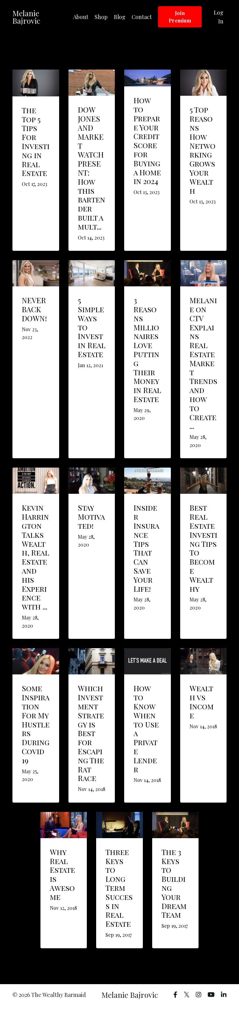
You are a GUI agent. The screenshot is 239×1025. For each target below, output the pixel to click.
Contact (142, 17)
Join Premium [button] (179, 17)
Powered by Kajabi (209, 1009)
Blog (119, 17)
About (80, 17)
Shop (100, 17)
